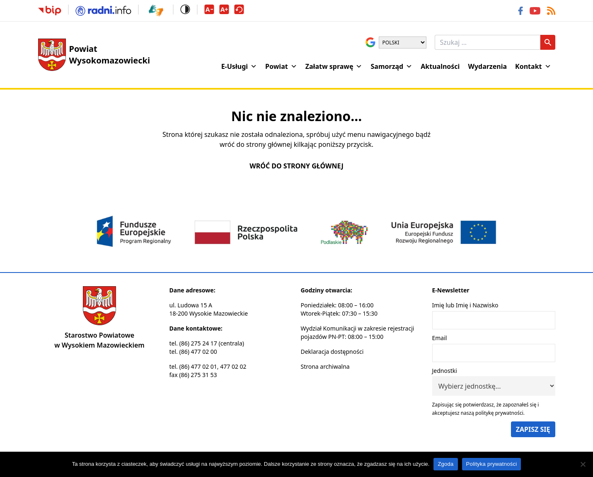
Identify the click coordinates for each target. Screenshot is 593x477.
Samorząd (391, 66)
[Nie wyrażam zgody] (582, 464)
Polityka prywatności (491, 464)
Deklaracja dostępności (332, 351)
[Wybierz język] (402, 43)
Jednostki (444, 371)
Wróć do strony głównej (296, 165)
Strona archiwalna (325, 366)
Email (439, 338)
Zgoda (445, 464)
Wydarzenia (487, 66)
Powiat (281, 66)
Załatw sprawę (334, 66)
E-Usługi (239, 66)
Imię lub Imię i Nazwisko (465, 305)
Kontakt (533, 66)
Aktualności (440, 66)
